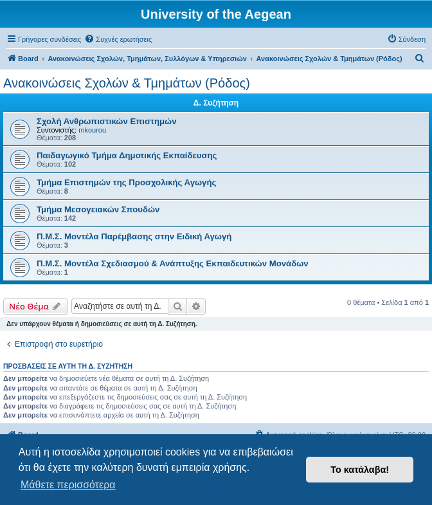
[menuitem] (118, 39)
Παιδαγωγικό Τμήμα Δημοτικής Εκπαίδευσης (127, 155)
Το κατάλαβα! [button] (359, 469)
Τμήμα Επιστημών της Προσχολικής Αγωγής (126, 182)
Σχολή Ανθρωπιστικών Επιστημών (107, 121)
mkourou (92, 130)
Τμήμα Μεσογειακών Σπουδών (98, 209)
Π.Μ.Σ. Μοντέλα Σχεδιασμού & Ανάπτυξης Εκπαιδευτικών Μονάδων (173, 263)
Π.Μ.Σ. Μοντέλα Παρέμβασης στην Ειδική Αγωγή (134, 236)
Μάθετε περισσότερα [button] (68, 484)
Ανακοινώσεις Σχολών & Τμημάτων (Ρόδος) (126, 83)
